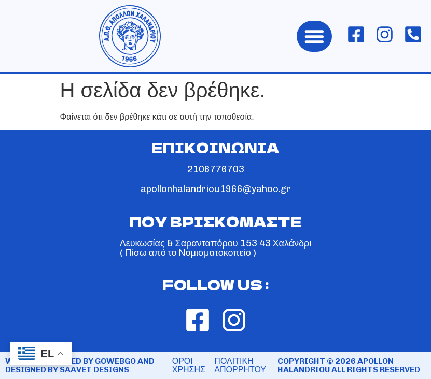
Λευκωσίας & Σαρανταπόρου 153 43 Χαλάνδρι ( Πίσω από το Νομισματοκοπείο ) (216, 248)
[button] (314, 36)
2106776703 (215, 169)
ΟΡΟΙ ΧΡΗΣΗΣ (188, 365)
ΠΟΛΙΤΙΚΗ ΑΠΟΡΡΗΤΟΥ (240, 365)
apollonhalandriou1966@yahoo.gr (216, 189)
